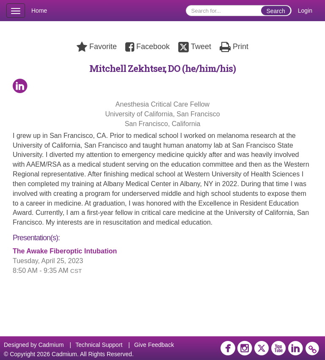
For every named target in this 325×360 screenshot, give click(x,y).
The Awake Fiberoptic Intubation (65, 251)
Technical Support (98, 344)
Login (305, 10)
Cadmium (51, 344)
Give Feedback (154, 344)
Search (275, 11)
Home (39, 10)
